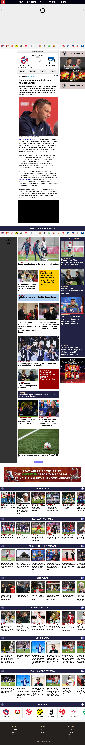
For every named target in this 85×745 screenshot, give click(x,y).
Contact (14, 729)
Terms (42, 727)
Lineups (22, 68)
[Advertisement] (42, 28)
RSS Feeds (71, 732)
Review (53, 68)
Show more (38, 459)
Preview (43, 68)
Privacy (42, 729)
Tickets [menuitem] (63, 2)
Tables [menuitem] (43, 2)
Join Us (14, 732)
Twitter (71, 727)
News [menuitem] (21, 2)
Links (70, 735)
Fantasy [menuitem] (52, 2)
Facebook (70, 729)
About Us (14, 727)
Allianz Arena (38, 51)
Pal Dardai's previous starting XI (28, 137)
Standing (32, 68)
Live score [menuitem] (31, 2)
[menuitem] (9, 2)
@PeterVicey (31, 73)
